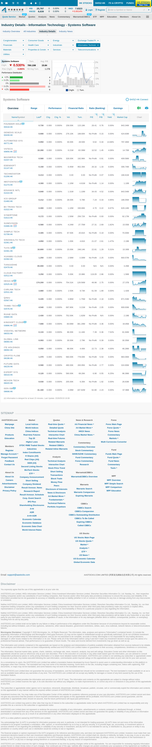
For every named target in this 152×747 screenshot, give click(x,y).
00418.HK (8, 127)
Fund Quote (113, 457)
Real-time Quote (56, 424)
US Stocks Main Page (84, 537)
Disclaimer (9, 487)
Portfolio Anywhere (56, 507)
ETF (32, 473)
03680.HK (8, 317)
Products (9, 435)
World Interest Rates (31, 530)
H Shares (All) (31, 456)
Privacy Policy (9, 491)
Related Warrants (56, 442)
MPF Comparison (114, 487)
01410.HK (8, 193)
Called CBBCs (84, 525)
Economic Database (31, 523)
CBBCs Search (84, 508)
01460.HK (8, 201)
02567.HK (8, 300)
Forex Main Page (114, 424)
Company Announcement (32, 477)
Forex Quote (114, 428)
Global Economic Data (84, 562)
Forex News (113, 431)
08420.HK (8, 383)
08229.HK (8, 366)
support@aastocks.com (18, 575)
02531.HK (8, 292)
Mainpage (9, 424)
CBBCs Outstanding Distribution (84, 515)
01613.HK (8, 218)
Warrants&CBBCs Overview (84, 476)
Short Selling (32, 480)
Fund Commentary (84, 457)
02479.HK (8, 267)
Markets (113, 438)
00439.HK (8, 135)
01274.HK (8, 185)
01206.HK (8, 176)
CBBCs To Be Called (84, 518)
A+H (32, 509)
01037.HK (8, 160)
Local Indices (31, 424)
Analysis (84, 548)
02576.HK (8, 309)
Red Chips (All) (32, 459)
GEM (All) (31, 463)
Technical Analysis (57, 431)
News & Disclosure (57, 493)
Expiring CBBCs (84, 522)
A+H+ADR (32, 516)
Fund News (114, 461)
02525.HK (8, 284)
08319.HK (8, 375)
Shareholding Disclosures (31, 505)
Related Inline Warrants (56, 449)
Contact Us (9, 464)
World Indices (31, 428)
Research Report (32, 491)
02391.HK (8, 251)
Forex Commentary (84, 461)
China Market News (84, 435)
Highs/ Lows (32, 442)
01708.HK (8, 234)
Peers (56, 485)
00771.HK (8, 143)
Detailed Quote (56, 428)
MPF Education (114, 491)
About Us (9, 476)
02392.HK (8, 259)
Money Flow (56, 482)
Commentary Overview (84, 447)
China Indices (31, 431)
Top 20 (32, 438)
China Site (9, 428)
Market (84, 544)
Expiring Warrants (84, 496)
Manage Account (9, 454)
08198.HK (8, 358)
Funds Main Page (114, 454)
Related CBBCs (56, 445)
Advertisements (9, 483)
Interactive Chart (56, 435)
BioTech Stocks (31, 470)
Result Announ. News (32, 487)
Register (10, 450)
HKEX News (84, 431)
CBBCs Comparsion (84, 511)
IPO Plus (32, 502)
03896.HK (8, 325)
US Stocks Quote (84, 541)
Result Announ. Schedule (32, 495)
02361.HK (8, 242)
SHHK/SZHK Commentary (84, 454)
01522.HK (8, 209)
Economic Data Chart (32, 526)
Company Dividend (32, 484)
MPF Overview (114, 480)
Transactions (56, 475)
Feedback (9, 461)
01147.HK (8, 168)
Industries (32, 449)
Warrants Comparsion (84, 492)
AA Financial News (84, 424)
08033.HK (8, 333)
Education (9, 438)
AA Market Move (56, 496)
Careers (9, 480)
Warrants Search (84, 489)
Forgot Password (9, 457)
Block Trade (56, 478)
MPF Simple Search (114, 483)
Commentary (114, 435)
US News (84, 555)
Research (84, 464)
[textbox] (129, 9)
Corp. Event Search (32, 498)
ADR (32, 512)
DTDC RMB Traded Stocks (31, 445)
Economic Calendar (32, 519)
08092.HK (8, 350)
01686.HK (8, 226)
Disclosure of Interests (56, 489)
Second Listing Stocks (32, 466)
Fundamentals (56, 500)
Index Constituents (32, 452)
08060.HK (8, 342)
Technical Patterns (56, 503)
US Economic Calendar (84, 558)
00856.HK (8, 151)
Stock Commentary (84, 450)
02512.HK (8, 275)
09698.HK (8, 391)
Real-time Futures (31, 435)
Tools (113, 468)
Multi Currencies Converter (114, 442)
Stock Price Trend (56, 468)
